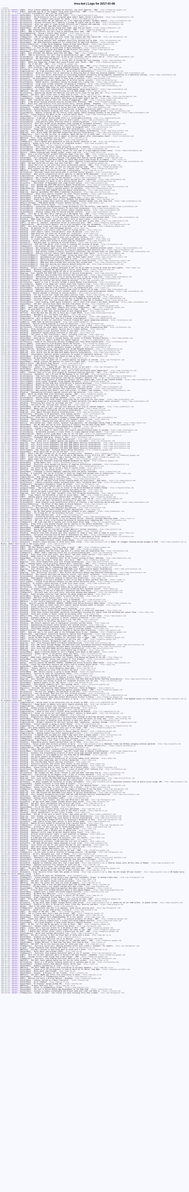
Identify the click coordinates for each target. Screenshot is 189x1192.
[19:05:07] (5, 309)
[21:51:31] (5, 95)
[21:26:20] (5, 123)
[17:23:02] (5, 495)
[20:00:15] (5, 225)
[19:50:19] (5, 242)
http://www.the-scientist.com (91, 525)
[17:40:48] (5, 450)
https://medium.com (109, 49)
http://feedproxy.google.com (113, 10)
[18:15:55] (5, 398)
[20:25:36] (5, 184)
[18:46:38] (5, 344)
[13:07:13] (5, 809)
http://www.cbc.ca (95, 714)
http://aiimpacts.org (83, 807)
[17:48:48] (5, 432)
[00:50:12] (5, 1153)
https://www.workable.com (113, 71)
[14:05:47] (5, 759)
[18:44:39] (5, 354)
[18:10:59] (5, 411)
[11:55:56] (5, 859)
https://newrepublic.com (87, 614)
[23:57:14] (5, 15)
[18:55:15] (5, 335)
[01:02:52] (5, 1142)
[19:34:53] (5, 255)
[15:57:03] (5, 595)
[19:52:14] (5, 240)
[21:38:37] (5, 106)
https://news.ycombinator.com (107, 32)
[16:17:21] (5, 571)
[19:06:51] (5, 296)
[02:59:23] (5, 1110)
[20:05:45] (5, 216)
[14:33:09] (5, 725)
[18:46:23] (5, 348)
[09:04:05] (5, 945)
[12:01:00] (5, 848)
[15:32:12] (5, 629)
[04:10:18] (5, 1088)
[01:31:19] (5, 1136)
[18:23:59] (5, 380)
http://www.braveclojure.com (84, 17)
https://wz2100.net (101, 1060)
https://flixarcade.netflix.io (72, 244)
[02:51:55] (5, 1116)
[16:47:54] (5, 543)
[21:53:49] (5, 90)
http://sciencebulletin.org (116, 556)
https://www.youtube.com (97, 569)
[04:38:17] (5, 1077)
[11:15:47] (5, 885)
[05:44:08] (5, 1041)
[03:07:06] (5, 1108)
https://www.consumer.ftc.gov (100, 352)
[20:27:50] (5, 175)
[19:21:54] (5, 274)
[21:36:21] (5, 108)
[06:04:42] (5, 1036)
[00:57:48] (5, 1149)
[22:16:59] (5, 64)
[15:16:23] (5, 660)
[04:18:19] (5, 1084)
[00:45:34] (5, 1157)
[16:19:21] (5, 567)
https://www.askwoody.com (76, 166)
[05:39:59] (5, 1045)
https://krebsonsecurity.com (82, 1136)
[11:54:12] (5, 861)
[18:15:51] (5, 400)
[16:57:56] (5, 532)
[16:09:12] (5, 582)
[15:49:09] (5, 599)
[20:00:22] (5, 220)
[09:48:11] (5, 937)
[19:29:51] (5, 268)
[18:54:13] (5, 337)
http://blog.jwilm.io (112, 354)
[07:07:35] (5, 1021)
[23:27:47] (5, 26)
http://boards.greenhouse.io (97, 56)
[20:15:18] (5, 203)
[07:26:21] (5, 1010)
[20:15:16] (5, 205)
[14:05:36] (5, 766)
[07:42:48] (5, 993)
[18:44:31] (5, 359)
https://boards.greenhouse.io (122, 893)
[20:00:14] (5, 227)
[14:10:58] (5, 744)
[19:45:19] (5, 244)
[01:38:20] (5, 1134)
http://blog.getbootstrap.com (76, 441)
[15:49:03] (5, 603)
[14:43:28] (5, 709)
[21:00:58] (5, 158)
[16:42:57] (5, 558)
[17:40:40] (5, 454)
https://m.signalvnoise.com (92, 805)
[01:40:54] (5, 1131)
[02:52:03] (5, 1112)
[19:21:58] (5, 272)
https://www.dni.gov (113, 129)
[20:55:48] (5, 162)
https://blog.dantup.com (116, 359)
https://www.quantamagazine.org (79, 1075)
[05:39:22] (5, 1049)
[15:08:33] (5, 690)
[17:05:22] (5, 523)
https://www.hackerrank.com (99, 991)
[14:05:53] (5, 755)
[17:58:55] (5, 426)
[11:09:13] (5, 891)
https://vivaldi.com (78, 1166)
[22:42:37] (5, 49)
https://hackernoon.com (101, 1186)
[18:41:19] (5, 361)
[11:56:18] (5, 854)
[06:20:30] (5, 1032)
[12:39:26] (5, 828)
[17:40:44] (5, 452)
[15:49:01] (5, 606)
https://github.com (92, 510)
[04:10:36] (5, 1086)
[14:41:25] (5, 714)
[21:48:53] (5, 97)
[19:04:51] (5, 318)
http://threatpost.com (96, 153)
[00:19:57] (5, 1173)
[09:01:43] (5, 950)
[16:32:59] (5, 562)
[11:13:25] (5, 887)
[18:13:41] (5, 409)
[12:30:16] (5, 837)
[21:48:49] (5, 99)
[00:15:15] (5, 1177)
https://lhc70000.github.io (84, 21)
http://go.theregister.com (115, 43)
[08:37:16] (5, 960)
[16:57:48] (5, 536)
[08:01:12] (5, 976)
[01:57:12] (5, 1129)
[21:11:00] (5, 147)
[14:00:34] (5, 774)
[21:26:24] (5, 121)
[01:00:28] (5, 1147)
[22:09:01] (5, 69)
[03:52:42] (5, 1101)
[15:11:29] (5, 681)
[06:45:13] (5, 1028)
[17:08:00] (5, 519)
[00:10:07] (5, 1188)
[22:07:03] (5, 73)
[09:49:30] (5, 934)
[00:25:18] (5, 1166)
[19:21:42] (5, 281)
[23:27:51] (5, 23)
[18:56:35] (5, 331)
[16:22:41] (5, 564)
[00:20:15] (5, 1170)
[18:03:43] (5, 419)
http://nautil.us (106, 824)
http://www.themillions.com (118, 668)
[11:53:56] (5, 865)
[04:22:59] (5, 1079)
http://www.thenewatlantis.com (120, 19)
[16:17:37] (5, 569)
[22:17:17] (5, 60)
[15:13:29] (5, 666)
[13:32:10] (5, 796)
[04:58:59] (5, 1069)
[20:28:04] (5, 173)
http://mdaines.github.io (69, 1123)
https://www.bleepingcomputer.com (106, 640)
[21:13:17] (5, 145)
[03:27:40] (5, 1103)
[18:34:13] (5, 365)
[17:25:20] (5, 480)
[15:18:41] (5, 647)
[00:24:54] (5, 1168)
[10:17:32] (5, 922)
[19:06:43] (5, 300)
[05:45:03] (5, 1038)
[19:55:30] (5, 235)
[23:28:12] (5, 21)
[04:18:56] (5, 1082)
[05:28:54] (5, 1056)
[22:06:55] (5, 77)
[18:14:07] (5, 404)
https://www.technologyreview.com (101, 136)
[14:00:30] (5, 777)
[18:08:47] (5, 417)
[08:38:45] (5, 958)
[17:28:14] (5, 474)
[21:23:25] (5, 125)
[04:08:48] (5, 1090)
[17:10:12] (5, 515)
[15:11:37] (5, 673)
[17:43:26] (5, 445)
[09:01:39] (5, 952)
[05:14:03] (5, 1060)
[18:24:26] (5, 374)
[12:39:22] (5, 831)
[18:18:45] (5, 391)
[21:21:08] (5, 132)
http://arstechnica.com (120, 23)
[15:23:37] (5, 638)
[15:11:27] (5, 683)
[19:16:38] (5, 285)
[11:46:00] (5, 876)
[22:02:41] (5, 82)
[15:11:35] (5, 675)
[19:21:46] (5, 279)
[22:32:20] (5, 58)
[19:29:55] (5, 264)
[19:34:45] (5, 257)
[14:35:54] (5, 720)
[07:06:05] (5, 1023)
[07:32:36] (5, 1006)
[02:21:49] (5, 1123)
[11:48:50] (5, 872)
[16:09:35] (5, 580)
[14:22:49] (5, 735)
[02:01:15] (5, 1127)
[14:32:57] (5, 731)
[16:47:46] (5, 547)
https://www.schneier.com (102, 51)
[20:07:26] (5, 214)
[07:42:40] (5, 997)
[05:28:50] (5, 1058)
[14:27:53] (5, 733)
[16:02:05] (5, 590)
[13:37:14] (5, 792)
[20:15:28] (5, 199)
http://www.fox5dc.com (74, 716)
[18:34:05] (5, 370)
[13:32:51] (5, 794)
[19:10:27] (5, 290)
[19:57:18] (5, 231)
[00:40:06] (5, 1160)
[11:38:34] (5, 880)
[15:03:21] (5, 692)
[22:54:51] (5, 43)
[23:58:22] (5, 10)
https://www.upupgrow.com (100, 378)
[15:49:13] (5, 597)
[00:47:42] (5, 1155)
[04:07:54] (5, 1095)
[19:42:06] (5, 253)
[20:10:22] (5, 209)
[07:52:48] (5, 986)
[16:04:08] (5, 588)
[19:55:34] (5, 233)
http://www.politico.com (110, 634)
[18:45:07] (5, 350)
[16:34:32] (5, 560)
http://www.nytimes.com (82, 60)
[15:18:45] (5, 644)
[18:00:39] (5, 424)
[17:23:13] (5, 491)
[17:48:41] (5, 437)
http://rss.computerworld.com (110, 84)
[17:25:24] (5, 478)
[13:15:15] (5, 807)
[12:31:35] (5, 835)
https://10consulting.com (102, 322)
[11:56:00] (5, 857)
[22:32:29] (5, 56)
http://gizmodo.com (105, 238)
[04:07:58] (5, 1092)
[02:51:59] (5, 1114)
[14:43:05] (5, 712)
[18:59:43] (5, 324)
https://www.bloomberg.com (95, 235)
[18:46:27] (5, 346)
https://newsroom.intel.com (96, 1069)
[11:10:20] (5, 889)
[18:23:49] (5, 383)
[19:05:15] (5, 305)
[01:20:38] (5, 1138)
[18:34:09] (5, 367)
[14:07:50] (5, 746)
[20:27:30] (5, 181)
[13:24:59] (5, 800)
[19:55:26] (5, 238)
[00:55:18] (5, 1151)
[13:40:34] (5, 789)
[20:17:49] (5, 190)
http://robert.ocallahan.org (104, 919)
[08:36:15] (5, 963)
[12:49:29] (5, 815)
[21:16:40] (5, 136)
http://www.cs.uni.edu (79, 39)
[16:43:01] (5, 556)
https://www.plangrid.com (112, 1084)
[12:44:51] (5, 820)
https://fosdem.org (63, 632)
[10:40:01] (5, 915)
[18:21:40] (5, 385)
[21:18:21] (5, 134)
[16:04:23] (5, 584)
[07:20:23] (5, 1019)
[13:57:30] (5, 779)
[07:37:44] (5, 999)
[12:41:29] (5, 824)
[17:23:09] (5, 493)
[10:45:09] (5, 906)
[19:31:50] (5, 261)
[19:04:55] (5, 316)
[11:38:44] (5, 878)
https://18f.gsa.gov (110, 207)
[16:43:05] (5, 554)
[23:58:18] (5, 13)
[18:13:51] (5, 406)
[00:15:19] (5, 1175)
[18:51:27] (5, 339)
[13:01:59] (5, 811)
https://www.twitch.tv (78, 701)
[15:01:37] (5, 694)
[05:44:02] (5, 1043)
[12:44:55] (5, 818)
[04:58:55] (5, 1071)
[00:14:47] (5, 1181)
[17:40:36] (5, 458)
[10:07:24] (5, 926)
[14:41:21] (5, 716)
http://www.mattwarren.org (80, 818)
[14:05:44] (5, 761)
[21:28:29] (5, 116)
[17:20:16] (5, 497)
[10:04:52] (5, 928)
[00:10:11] (5, 1186)
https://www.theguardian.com (123, 900)
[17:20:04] (5, 506)
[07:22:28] (5, 1015)
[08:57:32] (5, 954)
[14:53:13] (5, 705)
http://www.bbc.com (113, 188)
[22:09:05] (5, 67)
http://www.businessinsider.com (108, 707)
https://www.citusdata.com (95, 426)
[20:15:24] (5, 201)
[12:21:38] (5, 844)
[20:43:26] (5, 166)
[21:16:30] (5, 138)
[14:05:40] (5, 764)
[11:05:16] (5, 898)
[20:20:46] (5, 188)
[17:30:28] (5, 465)
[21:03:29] (5, 153)
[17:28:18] (5, 471)
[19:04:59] (5, 313)
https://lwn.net (71, 1157)
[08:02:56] (5, 973)
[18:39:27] (5, 363)
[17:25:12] (5, 484)
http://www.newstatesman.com (87, 573)
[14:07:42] (5, 751)
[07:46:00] (5, 991)
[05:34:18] (5, 1054)
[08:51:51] (5, 956)
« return (4, 8)
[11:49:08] (5, 867)
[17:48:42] (5, 435)
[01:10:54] (5, 1140)
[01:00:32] (5, 1144)
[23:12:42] (5, 36)
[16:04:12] (5, 586)
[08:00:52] (5, 980)
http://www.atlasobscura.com (123, 443)
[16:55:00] (5, 538)
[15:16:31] (5, 657)
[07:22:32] (5, 1012)
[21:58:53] (5, 88)
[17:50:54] (5, 430)
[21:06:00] (5, 149)
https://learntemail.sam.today (72, 1071)
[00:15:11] (5, 1179)
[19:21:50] (5, 277)
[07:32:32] (5, 1008)
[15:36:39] (5, 623)
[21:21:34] (5, 129)
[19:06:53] (5, 294)
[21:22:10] (5, 127)
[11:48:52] (5, 870)
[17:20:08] (5, 504)
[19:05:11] (5, 307)
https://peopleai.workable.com (116, 1162)
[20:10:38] (5, 207)
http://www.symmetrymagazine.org (77, 385)
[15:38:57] (5, 619)
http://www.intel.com (95, 1099)
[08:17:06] (5, 967)
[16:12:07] (5, 577)
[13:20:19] (5, 805)
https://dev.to (77, 541)
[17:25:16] (5, 482)
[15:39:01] (5, 616)
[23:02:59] (5, 39)
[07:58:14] (5, 982)
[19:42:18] (5, 246)
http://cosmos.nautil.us (75, 428)
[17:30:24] (5, 467)
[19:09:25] (5, 292)
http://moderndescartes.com (91, 558)
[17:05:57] (5, 521)
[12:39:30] (5, 826)
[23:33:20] (5, 17)
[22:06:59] (5, 75)
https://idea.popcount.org (79, 1170)
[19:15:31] (5, 287)
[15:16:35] (5, 655)
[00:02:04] (5, 1190)
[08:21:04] (5, 965)
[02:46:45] (5, 1121)
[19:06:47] (5, 298)
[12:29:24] (5, 841)
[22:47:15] (5, 47)
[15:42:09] (5, 614)
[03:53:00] (5, 1099)
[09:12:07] (5, 943)
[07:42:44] (5, 995)
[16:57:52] (5, 534)
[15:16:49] (5, 653)
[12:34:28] (5, 833)
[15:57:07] (5, 593)
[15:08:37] (5, 688)
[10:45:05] (5, 909)
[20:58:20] (5, 160)
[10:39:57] (5, 917)
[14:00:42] (5, 770)
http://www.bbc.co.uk (97, 108)
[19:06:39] (5, 303)
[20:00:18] (5, 222)
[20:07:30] (5, 212)
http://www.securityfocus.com (115, 155)
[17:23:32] (5, 487)
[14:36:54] (5, 718)
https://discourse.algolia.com (95, 820)
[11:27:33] (5, 883)
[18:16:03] (5, 393)
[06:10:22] (5, 1034)
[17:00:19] (5, 525)
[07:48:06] (5, 989)
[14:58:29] (5, 696)
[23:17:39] (5, 28)
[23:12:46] (5, 34)
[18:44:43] (5, 352)
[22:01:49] (5, 84)
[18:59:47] (5, 322)
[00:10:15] (5, 1183)
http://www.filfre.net (81, 376)
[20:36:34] (5, 171)
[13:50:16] (5, 783)
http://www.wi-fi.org (59, 1177)
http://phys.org (100, 261)
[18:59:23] (5, 326)
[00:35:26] (5, 1162)
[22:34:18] (5, 54)
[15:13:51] (5, 662)
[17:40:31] (5, 463)
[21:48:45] (5, 101)
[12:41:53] (5, 822)
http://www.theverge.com (120, 861)
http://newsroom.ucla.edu (59, 173)
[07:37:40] (5, 1002)
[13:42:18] (5, 787)
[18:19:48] (5, 387)
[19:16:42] (5, 283)
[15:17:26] (5, 649)
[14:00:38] (5, 772)
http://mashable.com (100, 363)
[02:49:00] (5, 1118)
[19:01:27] (5, 320)
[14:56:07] (5, 703)
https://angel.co (117, 694)
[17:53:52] (5, 428)
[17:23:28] (5, 489)
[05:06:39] (5, 1064)
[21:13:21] (5, 142)
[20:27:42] (5, 179)
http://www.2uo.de (74, 1140)
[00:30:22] (5, 1164)
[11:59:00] (5, 852)
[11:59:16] (5, 850)
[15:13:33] (5, 664)
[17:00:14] (5, 528)
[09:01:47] (5, 947)
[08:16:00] (5, 969)
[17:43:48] (5, 441)
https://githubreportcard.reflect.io (70, 554)
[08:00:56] (5, 978)
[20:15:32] (5, 197)
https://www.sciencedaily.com (120, 67)
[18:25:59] (5, 372)
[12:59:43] (5, 813)
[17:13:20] (5, 510)
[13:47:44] (5, 785)
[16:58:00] (5, 530)
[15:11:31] (5, 679)
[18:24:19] (5, 376)
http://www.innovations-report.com (105, 305)
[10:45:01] (5, 911)
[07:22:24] (5, 1017)
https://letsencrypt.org (74, 138)
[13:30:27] (5, 798)
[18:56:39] (5, 329)
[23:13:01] (5, 32)
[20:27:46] (5, 177)
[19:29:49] (5, 270)
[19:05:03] (5, 311)
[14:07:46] (5, 748)
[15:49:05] (5, 601)
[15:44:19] (5, 608)
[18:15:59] (5, 396)
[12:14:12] (5, 846)
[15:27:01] (5, 634)
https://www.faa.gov (97, 432)
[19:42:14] (5, 248)
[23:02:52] (5, 41)
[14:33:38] (5, 722)
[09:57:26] (5, 930)
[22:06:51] (5, 80)
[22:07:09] (5, 71)
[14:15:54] (5, 738)
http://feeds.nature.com (94, 181)
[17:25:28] (5, 476)
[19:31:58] (5, 259)
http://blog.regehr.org (85, 1054)
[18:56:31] (5, 333)
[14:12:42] (5, 742)
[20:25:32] (5, 186)
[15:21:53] (5, 640)
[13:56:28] (5, 781)
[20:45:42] (5, 164)
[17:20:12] (5, 502)
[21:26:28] (5, 119)
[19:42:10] (5, 251)
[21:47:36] (5, 103)
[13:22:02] (5, 802)
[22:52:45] (5, 45)
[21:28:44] (5, 114)
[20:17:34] (5, 192)
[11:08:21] (5, 896)
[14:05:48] (5, 757)
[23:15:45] (5, 30)
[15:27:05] (5, 632)
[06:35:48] (5, 1030)
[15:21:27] (5, 642)
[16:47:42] (5, 549)
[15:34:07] (5, 625)
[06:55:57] (5, 1025)
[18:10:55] (5, 415)
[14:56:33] (5, 701)
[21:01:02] (5, 155)
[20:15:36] (5, 194)
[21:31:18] (5, 112)
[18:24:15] (5, 378)
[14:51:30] (5, 707)
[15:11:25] (5, 686)
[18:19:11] (5, 389)
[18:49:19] (5, 342)
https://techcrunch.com (110, 564)
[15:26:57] (5, 636)
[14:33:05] (5, 727)
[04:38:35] (5, 1075)
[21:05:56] (5, 151)
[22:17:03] (5, 62)
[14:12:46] (5, 740)
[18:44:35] (5, 357)
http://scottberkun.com (78, 956)
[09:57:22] (5, 932)
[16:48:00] (5, 541)
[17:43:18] (5, 448)
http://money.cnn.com (96, 489)
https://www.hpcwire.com (103, 58)
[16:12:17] (5, 575)
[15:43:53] (5, 610)
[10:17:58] (5, 919)
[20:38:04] (5, 168)
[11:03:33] (5, 900)
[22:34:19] (5, 51)
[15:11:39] (5, 670)
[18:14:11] (5, 402)
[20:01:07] (5, 218)
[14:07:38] (5, 753)
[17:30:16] (5, 469)
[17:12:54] (5, 512)
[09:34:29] (5, 941)
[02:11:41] (5, 1125)
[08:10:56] (5, 971)
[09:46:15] (5, 939)
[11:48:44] (5, 874)
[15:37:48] (5, 621)
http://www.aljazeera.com (99, 82)
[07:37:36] (5, 1004)
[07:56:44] (5, 984)
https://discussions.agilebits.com (103, 789)
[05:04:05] (5, 1067)
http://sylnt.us (80, 30)
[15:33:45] (5, 627)
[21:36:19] (5, 110)
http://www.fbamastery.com (88, 233)
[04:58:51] (5, 1073)
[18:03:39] (5, 422)
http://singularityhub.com (122, 584)
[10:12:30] (5, 924)
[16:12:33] (5, 573)
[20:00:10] (5, 229)
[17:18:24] (5, 508)
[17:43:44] (5, 443)
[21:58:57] (5, 86)
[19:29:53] (5, 266)
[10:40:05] (5, 913)
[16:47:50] (5, 545)
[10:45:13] (5, 904)
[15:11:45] (5, 668)
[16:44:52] (5, 551)
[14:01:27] (5, 768)
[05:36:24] (5, 1051)
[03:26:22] (5, 1105)
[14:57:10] (5, 699)
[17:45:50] (5, 439)
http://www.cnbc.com (93, 324)
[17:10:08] (5, 517)
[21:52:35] (5, 93)
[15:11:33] (5, 677)
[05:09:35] (5, 1062)
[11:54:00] (5, 863)
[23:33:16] (5, 19)
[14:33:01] (5, 729)
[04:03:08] (5, 1097)
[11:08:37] (5, 893)
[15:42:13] (5, 612)
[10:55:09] (5, 902)
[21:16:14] (5, 140)
